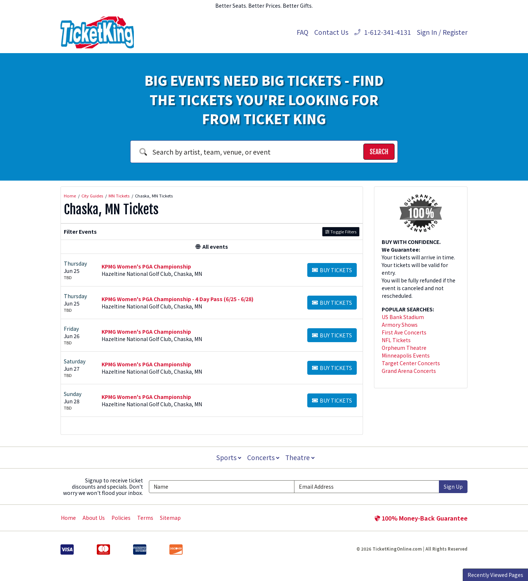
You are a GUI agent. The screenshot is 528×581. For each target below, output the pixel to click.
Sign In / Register (442, 32)
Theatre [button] (301, 457)
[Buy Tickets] (332, 270)
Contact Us (331, 32)
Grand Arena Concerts (409, 370)
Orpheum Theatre (404, 347)
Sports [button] (228, 457)
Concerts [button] (263, 457)
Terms (145, 517)
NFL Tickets (396, 340)
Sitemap (170, 517)
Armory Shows (400, 324)
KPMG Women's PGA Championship (146, 266)
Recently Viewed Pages (495, 574)
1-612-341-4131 (382, 32)
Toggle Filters (340, 231)
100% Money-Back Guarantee (420, 518)
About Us (93, 517)
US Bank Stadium (403, 317)
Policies (121, 517)
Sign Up (453, 486)
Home (68, 517)
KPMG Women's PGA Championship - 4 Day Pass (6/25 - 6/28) (177, 299)
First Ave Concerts (404, 332)
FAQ (302, 32)
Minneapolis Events (406, 355)
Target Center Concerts (411, 363)
